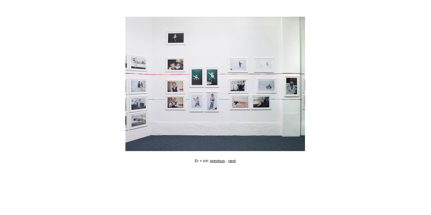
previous (217, 161)
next (232, 161)
